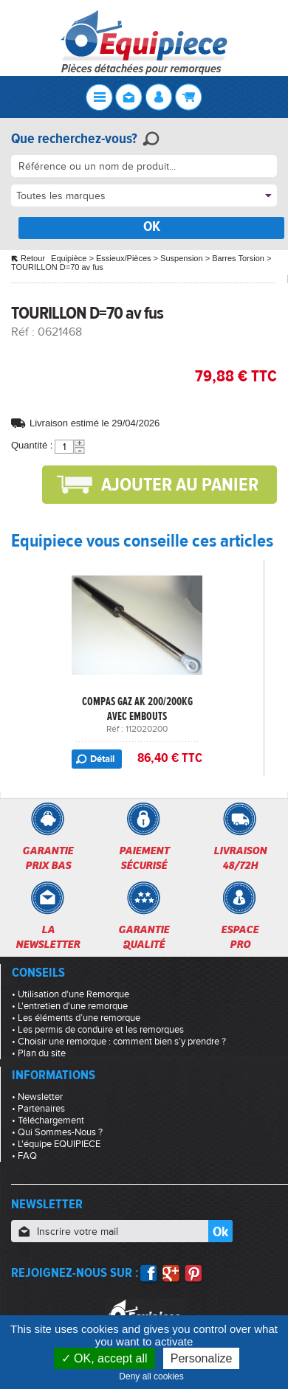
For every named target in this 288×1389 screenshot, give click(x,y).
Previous (18, 641)
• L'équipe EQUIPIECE (56, 1144)
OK (151, 226)
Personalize (202, 1358)
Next (269, 641)
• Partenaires (38, 1109)
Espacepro (239, 937)
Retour (33, 258)
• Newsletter (37, 1097)
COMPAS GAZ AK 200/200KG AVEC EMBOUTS (137, 709)
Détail (102, 759)
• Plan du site (39, 1053)
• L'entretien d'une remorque (70, 1006)
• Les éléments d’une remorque (76, 1018)
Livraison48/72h (240, 858)
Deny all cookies (155, 1376)
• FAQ (24, 1156)
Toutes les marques (61, 196)
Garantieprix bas (47, 858)
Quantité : (31, 445)
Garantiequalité (143, 937)
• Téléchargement (48, 1120)
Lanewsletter (48, 937)
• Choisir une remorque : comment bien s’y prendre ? (119, 1041)
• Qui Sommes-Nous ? (57, 1132)
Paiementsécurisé (144, 858)
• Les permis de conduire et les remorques (98, 1030)
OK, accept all (104, 1358)
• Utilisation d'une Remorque (70, 994)
